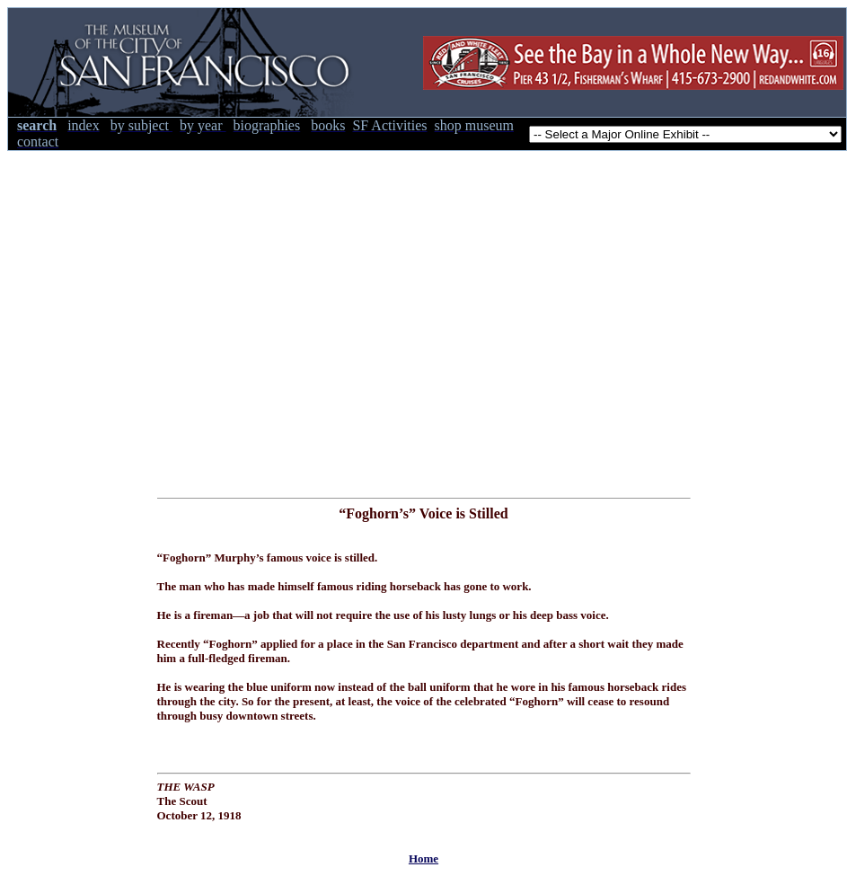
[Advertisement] (168, 319)
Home (423, 858)
